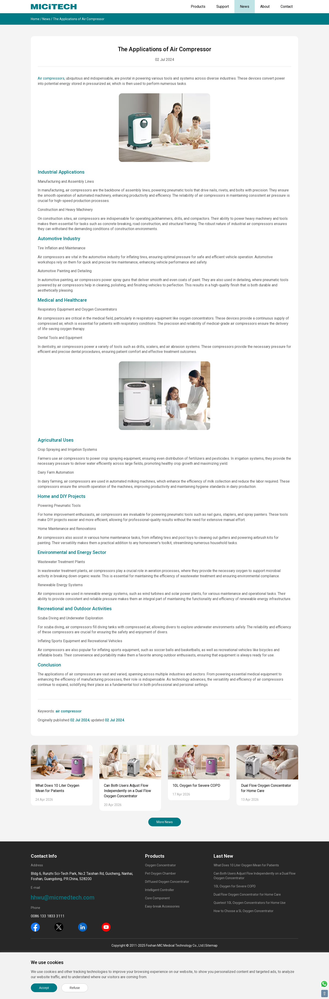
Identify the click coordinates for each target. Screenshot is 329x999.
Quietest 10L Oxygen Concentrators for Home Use (250, 903)
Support (222, 6)
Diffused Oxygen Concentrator (167, 882)
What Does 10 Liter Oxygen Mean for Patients (246, 865)
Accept (44, 988)
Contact (287, 6)
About (265, 6)
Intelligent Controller (159, 890)
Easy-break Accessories (162, 906)
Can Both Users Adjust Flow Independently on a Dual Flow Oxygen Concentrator (127, 790)
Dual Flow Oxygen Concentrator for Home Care (247, 894)
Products (198, 6)
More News (165, 822)
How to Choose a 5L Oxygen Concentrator (243, 911)
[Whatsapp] (324, 983)
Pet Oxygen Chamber (160, 873)
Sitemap (211, 945)
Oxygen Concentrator (160, 865)
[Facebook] (35, 927)
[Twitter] (58, 927)
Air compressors (51, 78)
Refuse (75, 988)
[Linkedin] (82, 927)
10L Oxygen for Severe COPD (196, 785)
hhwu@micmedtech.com (62, 897)
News (244, 6)
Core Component (157, 898)
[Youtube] (106, 927)
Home (35, 19)
